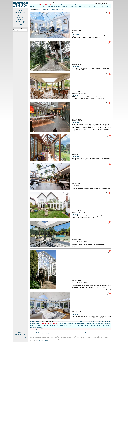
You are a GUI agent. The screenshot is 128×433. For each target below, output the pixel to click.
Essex (107, 4)
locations (32, 3)
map (31, 4)
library (20, 16)
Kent (39, 6)
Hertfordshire (33, 6)
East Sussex (102, 4)
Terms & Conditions (43, 340)
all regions (36, 4)
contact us (20, 19)
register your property (20, 337)
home (20, 10)
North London (46, 6)
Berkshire (67, 4)
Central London (86, 4)
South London (66, 6)
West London (102, 6)
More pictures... (76, 34)
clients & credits (20, 23)
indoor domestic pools (60, 329)
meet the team (20, 21)
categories (20, 14)
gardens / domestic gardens (44, 329)
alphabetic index (20, 12)
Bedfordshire (60, 4)
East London (94, 4)
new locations (20, 17)
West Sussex (39, 327)
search (20, 336)
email (80, 333)
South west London (87, 6)
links (20, 25)
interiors (40, 3)
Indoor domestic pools (58, 9)
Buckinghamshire (75, 4)
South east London (76, 6)
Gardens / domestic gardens (42, 9)
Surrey (95, 6)
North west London (56, 6)
